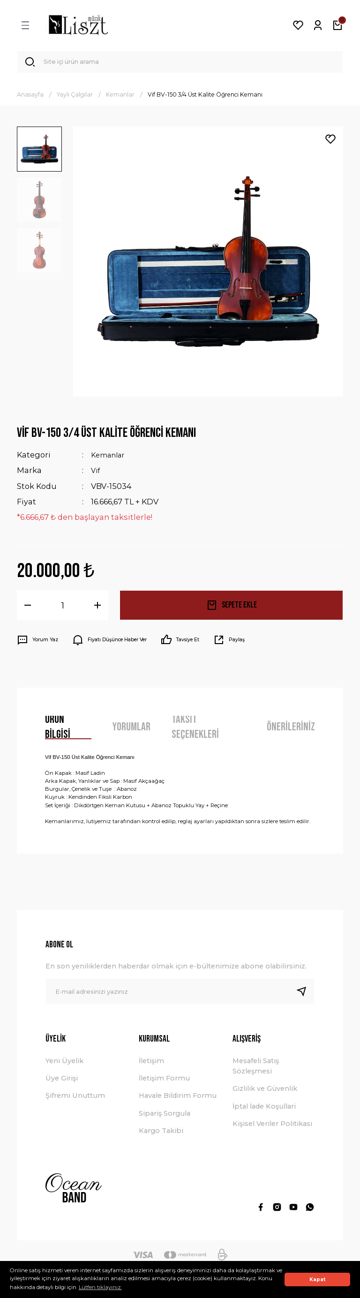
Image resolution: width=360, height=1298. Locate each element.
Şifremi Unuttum (75, 1099)
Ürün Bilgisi (57, 731)
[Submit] (305, 995)
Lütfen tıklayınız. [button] (100, 1287)
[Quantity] (62, 608)
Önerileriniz (291, 730)
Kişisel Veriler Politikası (272, 1127)
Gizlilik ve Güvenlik (264, 1092)
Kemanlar (110, 458)
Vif (96, 474)
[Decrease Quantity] (27, 608)
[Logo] (78, 25)
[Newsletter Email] (180, 995)
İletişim (151, 1064)
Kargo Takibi (161, 1134)
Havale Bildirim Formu (178, 1099)
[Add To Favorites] (330, 143)
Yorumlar (131, 730)
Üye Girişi (61, 1082)
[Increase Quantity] (97, 608)
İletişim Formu (164, 1082)
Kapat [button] (317, 1279)
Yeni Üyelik (64, 1064)
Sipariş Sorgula (164, 1116)
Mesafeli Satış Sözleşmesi (255, 1069)
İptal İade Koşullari (264, 1109)
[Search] (180, 64)
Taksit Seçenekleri (195, 731)
